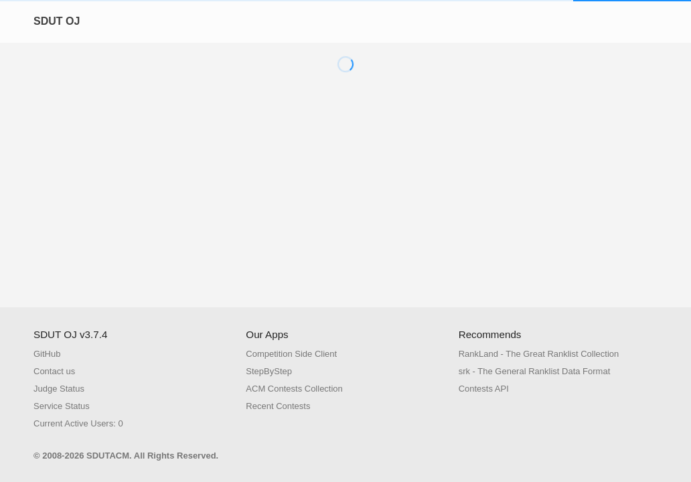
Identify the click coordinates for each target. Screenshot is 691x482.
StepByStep (269, 371)
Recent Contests (278, 406)
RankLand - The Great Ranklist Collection (539, 354)
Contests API (484, 389)
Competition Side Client (291, 354)
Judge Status (58, 389)
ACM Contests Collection (294, 389)
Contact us (54, 371)
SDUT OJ (56, 21)
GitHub (46, 354)
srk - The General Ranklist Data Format (535, 371)
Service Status (61, 406)
